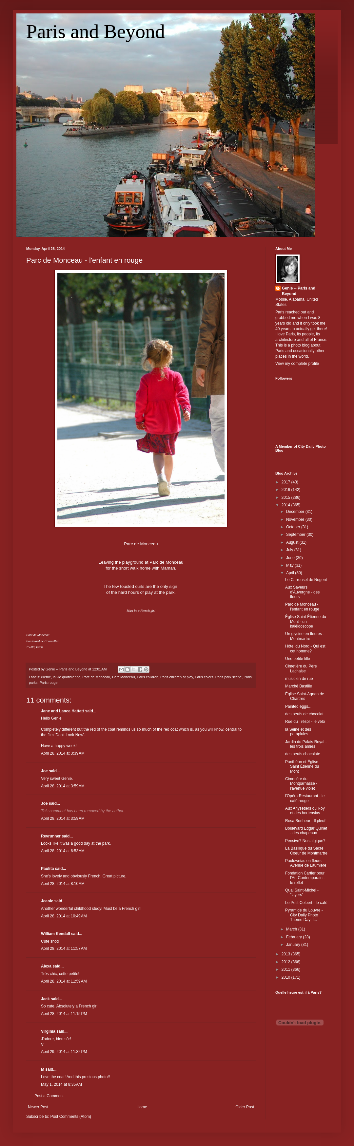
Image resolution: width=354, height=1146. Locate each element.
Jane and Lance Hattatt (62, 711)
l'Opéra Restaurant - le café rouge (304, 798)
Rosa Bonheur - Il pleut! (305, 820)
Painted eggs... (298, 706)
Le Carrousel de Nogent (306, 579)
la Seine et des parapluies (298, 731)
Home (142, 1107)
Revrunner (51, 836)
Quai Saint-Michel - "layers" (302, 892)
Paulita (48, 868)
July (290, 550)
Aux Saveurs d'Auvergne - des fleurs (302, 592)
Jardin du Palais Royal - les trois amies (306, 744)
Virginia (48, 1031)
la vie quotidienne (66, 677)
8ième (46, 677)
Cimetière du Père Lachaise (301, 668)
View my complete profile (297, 363)
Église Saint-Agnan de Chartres (304, 696)
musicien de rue (299, 678)
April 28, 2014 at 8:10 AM (63, 883)
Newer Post (38, 1107)
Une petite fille (297, 658)
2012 (286, 962)
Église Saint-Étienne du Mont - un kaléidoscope (305, 621)
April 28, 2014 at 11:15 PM (64, 1013)
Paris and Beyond (95, 31)
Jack (45, 999)
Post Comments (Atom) (70, 1116)
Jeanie (47, 901)
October (293, 527)
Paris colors (204, 677)
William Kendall (55, 933)
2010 (286, 977)
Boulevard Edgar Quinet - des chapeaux (306, 830)
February (294, 937)
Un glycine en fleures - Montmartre (304, 636)
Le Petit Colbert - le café (306, 902)
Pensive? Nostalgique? (305, 840)
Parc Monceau (123, 677)
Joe (44, 771)
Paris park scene (228, 677)
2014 (286, 505)
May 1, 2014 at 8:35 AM (61, 1084)
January (293, 944)
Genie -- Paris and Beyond (298, 291)
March (292, 929)
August (293, 542)
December (295, 511)
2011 (286, 969)
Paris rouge (48, 683)
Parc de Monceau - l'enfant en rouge (84, 260)
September (296, 534)
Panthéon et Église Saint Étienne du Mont (302, 767)
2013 (286, 954)
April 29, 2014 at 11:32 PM (64, 1051)
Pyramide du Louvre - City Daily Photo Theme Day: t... (304, 915)
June (291, 557)
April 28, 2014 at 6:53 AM (63, 851)
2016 (286, 489)
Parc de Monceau (96, 677)
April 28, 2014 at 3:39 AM (63, 753)
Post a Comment (49, 1096)
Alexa (46, 966)
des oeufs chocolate (302, 754)
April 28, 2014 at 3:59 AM (63, 786)
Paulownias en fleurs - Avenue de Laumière (305, 863)
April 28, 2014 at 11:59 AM (64, 981)
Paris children (147, 677)
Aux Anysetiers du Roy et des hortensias (305, 810)
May (290, 565)
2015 (286, 497)
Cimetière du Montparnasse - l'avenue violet (301, 784)
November (295, 519)
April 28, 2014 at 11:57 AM (64, 948)
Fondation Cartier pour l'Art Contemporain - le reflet (305, 878)
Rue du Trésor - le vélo (305, 721)
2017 (286, 482)
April (290, 573)
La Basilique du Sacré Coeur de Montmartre (306, 850)
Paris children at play (176, 677)
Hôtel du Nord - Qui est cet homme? (305, 648)
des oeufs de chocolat (304, 714)
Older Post (244, 1107)
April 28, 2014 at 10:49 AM (64, 916)
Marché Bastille (298, 686)
